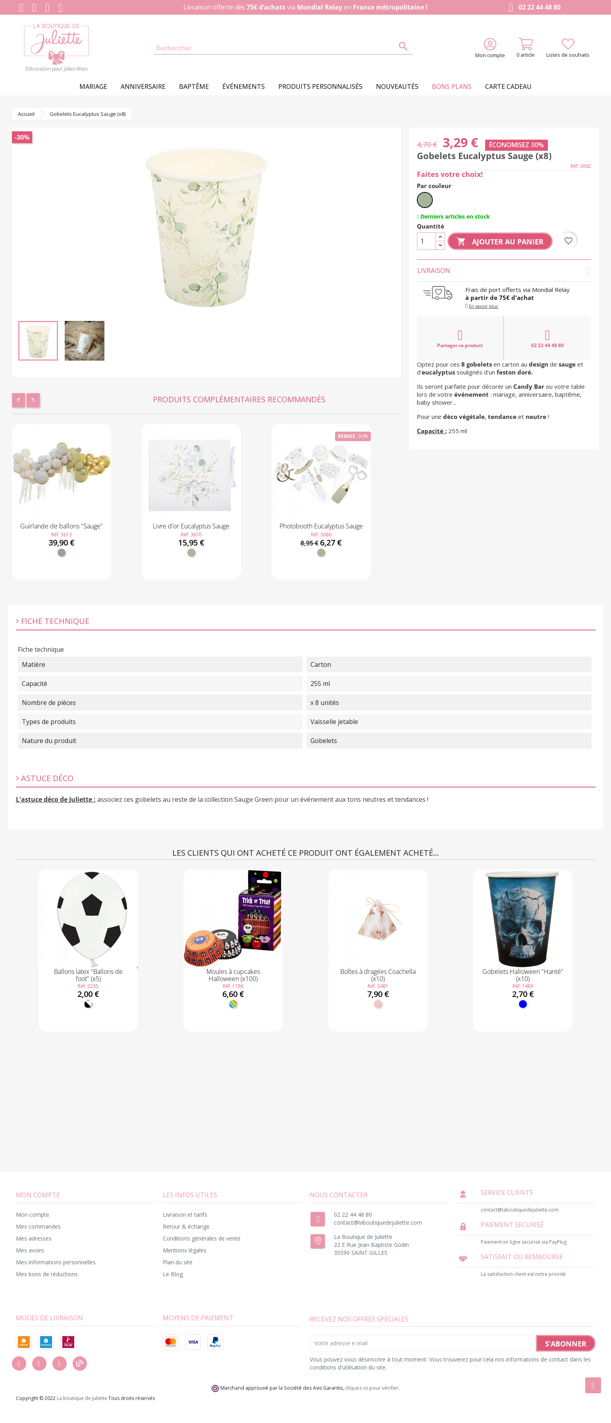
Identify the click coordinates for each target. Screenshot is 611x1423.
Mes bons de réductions (47, 1274)
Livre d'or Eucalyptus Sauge (191, 526)
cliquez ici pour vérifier (372, 1388)
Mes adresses (34, 1238)
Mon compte (32, 1214)
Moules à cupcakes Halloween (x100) (233, 975)
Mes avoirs (30, 1250)
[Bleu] (523, 1004)
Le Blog (173, 1274)
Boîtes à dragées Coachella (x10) (378, 975)
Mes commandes (38, 1226)
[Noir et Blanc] (88, 1004)
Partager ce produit (460, 338)
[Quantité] (426, 241)
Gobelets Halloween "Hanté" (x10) (522, 975)
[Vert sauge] (191, 553)
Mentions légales (184, 1250)
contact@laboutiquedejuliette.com (378, 1222)
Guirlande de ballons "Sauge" (61, 526)
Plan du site (178, 1262)
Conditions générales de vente (202, 1238)
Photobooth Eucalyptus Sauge (321, 526)
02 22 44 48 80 (533, 7)
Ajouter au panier (500, 242)
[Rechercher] (283, 48)
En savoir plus (483, 306)
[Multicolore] (233, 1004)
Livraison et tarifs (185, 1214)
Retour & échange (186, 1226)
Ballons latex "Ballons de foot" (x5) (88, 975)
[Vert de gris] (62, 553)
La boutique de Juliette (82, 1398)
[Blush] (378, 1004)
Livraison (504, 270)
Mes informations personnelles (56, 1262)
